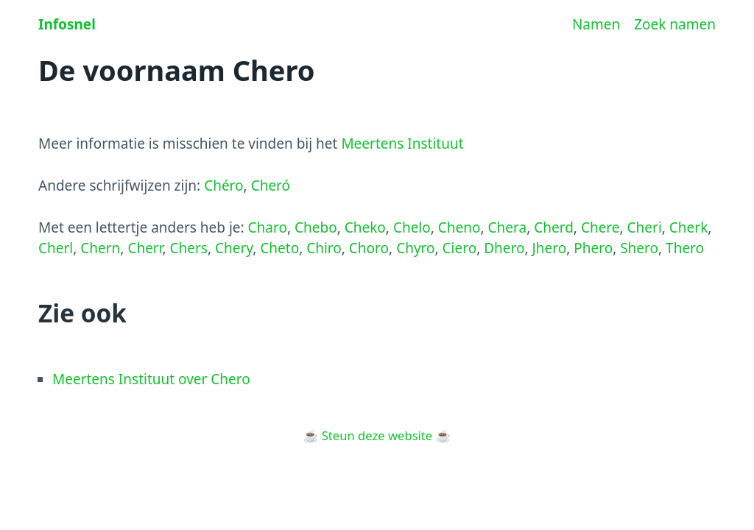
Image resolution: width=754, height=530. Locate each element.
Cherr (144, 248)
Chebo (316, 227)
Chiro (324, 248)
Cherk (688, 227)
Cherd (554, 227)
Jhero (549, 248)
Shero (639, 248)
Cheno (459, 227)
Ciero (460, 248)
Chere (600, 227)
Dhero (504, 248)
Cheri (644, 227)
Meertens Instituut (402, 143)
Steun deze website (377, 435)
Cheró (270, 185)
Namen (596, 24)
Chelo (412, 227)
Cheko (365, 227)
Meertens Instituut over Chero (151, 379)
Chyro (415, 248)
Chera (507, 227)
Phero (593, 248)
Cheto (279, 248)
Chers (189, 248)
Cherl (55, 248)
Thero (685, 248)
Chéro (223, 185)
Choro (369, 248)
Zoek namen (675, 24)
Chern (100, 248)
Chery (234, 248)
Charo (267, 227)
